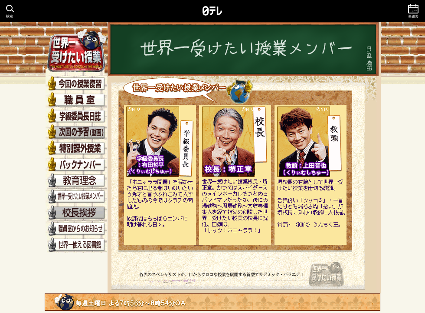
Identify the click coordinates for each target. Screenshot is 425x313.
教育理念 (76, 181)
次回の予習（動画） (76, 132)
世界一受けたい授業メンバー (76, 197)
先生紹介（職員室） (76, 100)
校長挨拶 (76, 213)
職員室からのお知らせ (76, 229)
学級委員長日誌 (76, 116)
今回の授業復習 (76, 84)
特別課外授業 (76, 148)
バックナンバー (76, 164)
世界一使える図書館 (76, 245)
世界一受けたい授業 (76, 49)
